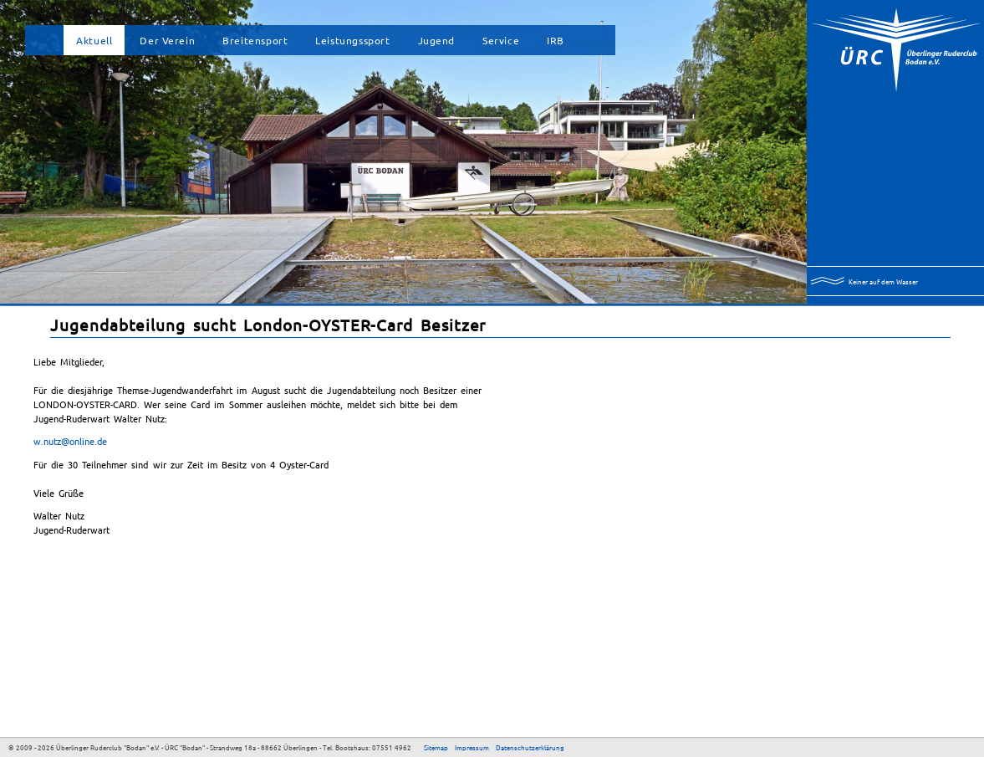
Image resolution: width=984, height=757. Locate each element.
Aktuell (94, 40)
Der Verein (167, 40)
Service (500, 40)
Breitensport (255, 40)
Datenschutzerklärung (530, 747)
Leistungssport (352, 40)
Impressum (472, 747)
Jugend (437, 40)
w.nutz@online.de (70, 441)
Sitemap (436, 747)
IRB (555, 40)
